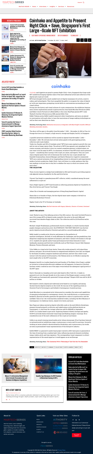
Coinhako (33, 92)
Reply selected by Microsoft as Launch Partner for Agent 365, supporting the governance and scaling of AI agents (18, 37)
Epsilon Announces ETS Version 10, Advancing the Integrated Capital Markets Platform (17, 58)
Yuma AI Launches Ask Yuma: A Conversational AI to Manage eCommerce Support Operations (18, 68)
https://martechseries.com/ (13, 393)
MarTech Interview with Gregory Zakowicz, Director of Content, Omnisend (68, 206)
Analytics (13, 62)
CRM (12, 52)
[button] (81, 2)
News (76, 347)
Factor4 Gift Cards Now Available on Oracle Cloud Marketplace (17, 26)
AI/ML (12, 30)
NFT (81, 347)
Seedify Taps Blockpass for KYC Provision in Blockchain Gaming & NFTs (48, 377)
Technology (74, 35)
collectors (58, 347)
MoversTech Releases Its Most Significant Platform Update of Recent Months (18, 48)
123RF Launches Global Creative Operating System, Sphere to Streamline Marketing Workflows (12, 133)
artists (44, 347)
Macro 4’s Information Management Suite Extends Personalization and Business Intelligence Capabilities (16, 378)
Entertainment (63, 35)
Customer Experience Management (44, 35)
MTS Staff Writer (40, 40)
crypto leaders (68, 347)
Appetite (37, 347)
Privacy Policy (61, 450)
